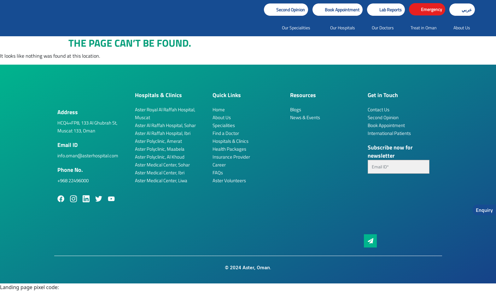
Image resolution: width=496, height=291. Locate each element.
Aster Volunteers (229, 180)
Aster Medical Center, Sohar (162, 164)
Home (219, 109)
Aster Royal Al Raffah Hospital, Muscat (165, 113)
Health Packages (229, 149)
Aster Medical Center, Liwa (161, 180)
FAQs (218, 172)
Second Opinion (383, 117)
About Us (222, 117)
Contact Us (378, 109)
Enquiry (484, 210)
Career (219, 164)
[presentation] (393, 206)
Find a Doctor (226, 133)
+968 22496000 (73, 180)
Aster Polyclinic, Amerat (158, 141)
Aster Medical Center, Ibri (159, 172)
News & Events (305, 117)
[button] (337, 9)
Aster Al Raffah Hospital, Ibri (162, 133)
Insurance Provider (231, 156)
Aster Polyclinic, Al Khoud (159, 156)
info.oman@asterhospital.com (87, 155)
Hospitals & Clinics (230, 141)
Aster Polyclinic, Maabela (159, 149)
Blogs (295, 109)
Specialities (224, 125)
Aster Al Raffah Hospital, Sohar (165, 125)
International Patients (389, 133)
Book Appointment (386, 125)
